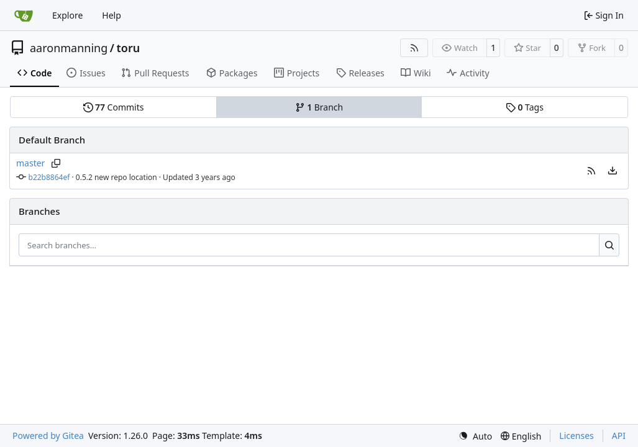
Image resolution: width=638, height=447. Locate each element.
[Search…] (609, 245)
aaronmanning (68, 48)
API (619, 435)
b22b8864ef (49, 177)
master (30, 163)
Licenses (576, 435)
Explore (67, 15)
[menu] (612, 170)
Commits (113, 107)
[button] (591, 170)
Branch (319, 107)
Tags (525, 107)
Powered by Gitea (48, 435)
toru (128, 48)
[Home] (23, 15)
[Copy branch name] (55, 163)
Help (111, 15)
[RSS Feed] (414, 47)
